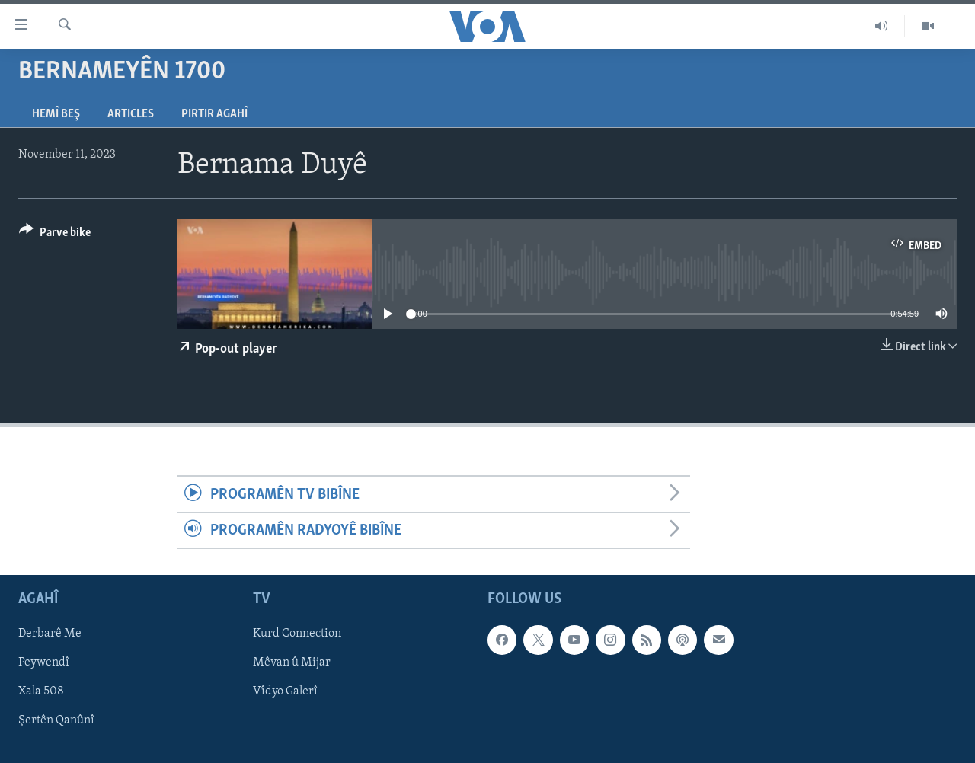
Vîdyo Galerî (285, 692)
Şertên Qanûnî (56, 721)
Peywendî (43, 663)
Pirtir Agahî (214, 114)
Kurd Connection (297, 634)
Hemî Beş (56, 114)
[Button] (55, 235)
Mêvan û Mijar (292, 663)
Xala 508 (41, 692)
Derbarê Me (50, 634)
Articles (130, 114)
